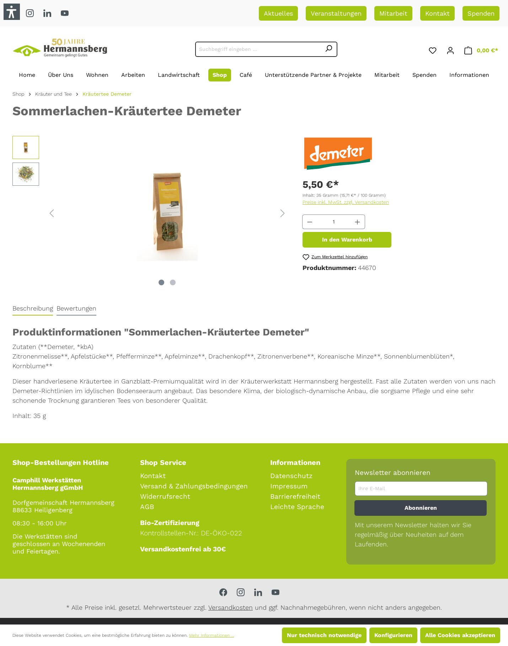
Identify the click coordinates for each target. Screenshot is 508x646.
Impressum (289, 486)
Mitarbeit (393, 13)
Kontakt (437, 13)
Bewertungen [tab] (76, 308)
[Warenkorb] (481, 49)
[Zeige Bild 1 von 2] (161, 282)
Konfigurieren (393, 635)
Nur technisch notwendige (324, 635)
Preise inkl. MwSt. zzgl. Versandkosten (346, 202)
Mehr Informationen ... (211, 635)
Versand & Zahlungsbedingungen (194, 486)
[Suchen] (328, 49)
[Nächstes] (282, 212)
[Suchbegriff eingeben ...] (258, 49)
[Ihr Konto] (450, 49)
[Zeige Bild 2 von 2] (173, 282)
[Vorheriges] (51, 212)
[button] (12, 12)
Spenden (480, 13)
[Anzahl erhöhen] (357, 222)
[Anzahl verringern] (309, 222)
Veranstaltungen (336, 13)
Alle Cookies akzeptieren (460, 635)
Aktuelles (278, 13)
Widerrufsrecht (165, 496)
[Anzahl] (334, 222)
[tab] (32, 309)
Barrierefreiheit (295, 496)
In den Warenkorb (347, 239)
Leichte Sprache (297, 507)
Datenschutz (291, 476)
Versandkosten (230, 607)
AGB (147, 507)
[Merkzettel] (433, 49)
